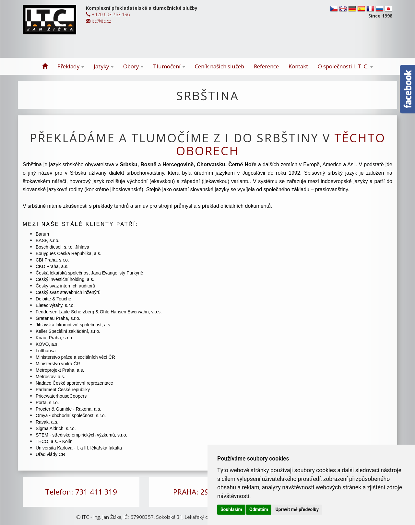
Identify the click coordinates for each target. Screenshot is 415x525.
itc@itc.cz (98, 21)
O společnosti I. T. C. (345, 66)
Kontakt (298, 66)
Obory (133, 66)
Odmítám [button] (258, 509)
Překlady (70, 66)
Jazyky (103, 66)
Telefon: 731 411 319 (81, 492)
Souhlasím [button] (231, 509)
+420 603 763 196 (108, 14)
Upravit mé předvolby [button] (296, 509)
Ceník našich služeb (219, 66)
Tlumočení (169, 66)
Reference (266, 66)
